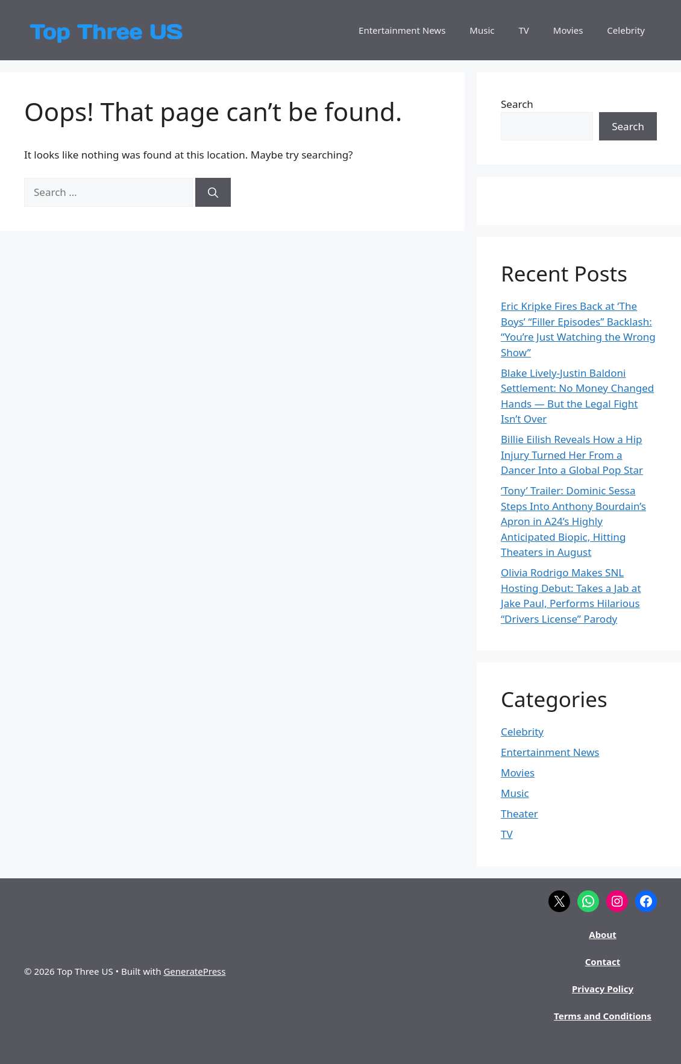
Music (481, 30)
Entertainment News (402, 30)
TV (524, 30)
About (603, 934)
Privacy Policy (602, 989)
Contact (603, 961)
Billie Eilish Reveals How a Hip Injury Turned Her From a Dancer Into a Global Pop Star (572, 454)
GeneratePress (194, 971)
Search (517, 104)
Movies (568, 30)
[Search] (213, 192)
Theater (519, 813)
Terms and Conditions (602, 1016)
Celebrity (626, 30)
